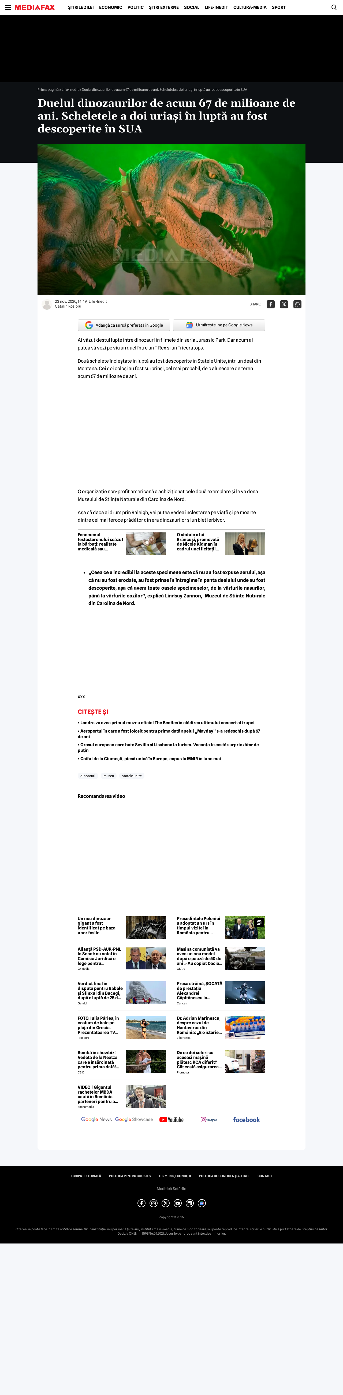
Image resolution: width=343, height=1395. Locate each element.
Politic (136, 7)
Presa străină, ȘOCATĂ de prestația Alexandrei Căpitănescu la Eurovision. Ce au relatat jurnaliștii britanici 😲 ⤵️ (199, 990)
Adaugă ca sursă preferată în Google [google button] (124, 325)
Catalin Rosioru (68, 306)
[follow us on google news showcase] (134, 1120)
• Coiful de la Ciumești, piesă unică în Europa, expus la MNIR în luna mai (149, 758)
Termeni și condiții (175, 1176)
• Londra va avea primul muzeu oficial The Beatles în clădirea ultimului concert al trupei (166, 722)
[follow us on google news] (96, 1120)
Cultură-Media (250, 7)
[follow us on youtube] (171, 1120)
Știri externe (164, 7)
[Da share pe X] (284, 304)
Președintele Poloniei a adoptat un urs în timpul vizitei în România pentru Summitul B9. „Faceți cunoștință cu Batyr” (198, 925)
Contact (265, 1176)
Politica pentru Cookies (130, 1176)
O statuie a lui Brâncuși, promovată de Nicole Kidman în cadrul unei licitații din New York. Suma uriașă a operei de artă (199, 541)
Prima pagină (48, 89)
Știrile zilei (81, 7)
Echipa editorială (86, 1176)
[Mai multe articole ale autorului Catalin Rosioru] (47, 304)
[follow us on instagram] (209, 1120)
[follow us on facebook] (246, 1120)
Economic (110, 7)
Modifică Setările (171, 1189)
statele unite (132, 776)
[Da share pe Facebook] (271, 304)
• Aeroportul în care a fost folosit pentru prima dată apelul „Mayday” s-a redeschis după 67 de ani (169, 734)
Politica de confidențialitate (224, 1176)
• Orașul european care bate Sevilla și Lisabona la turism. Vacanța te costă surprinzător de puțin (168, 747)
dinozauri (87, 776)
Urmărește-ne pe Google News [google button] (219, 325)
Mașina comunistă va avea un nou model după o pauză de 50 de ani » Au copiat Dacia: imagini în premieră (199, 956)
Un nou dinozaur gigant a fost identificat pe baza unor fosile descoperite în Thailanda (96, 925)
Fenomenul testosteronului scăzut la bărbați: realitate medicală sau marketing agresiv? (100, 541)
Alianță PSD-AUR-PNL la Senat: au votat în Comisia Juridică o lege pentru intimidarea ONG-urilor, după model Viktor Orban (99, 956)
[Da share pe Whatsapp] (297, 304)
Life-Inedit (216, 7)
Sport (279, 7)
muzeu (108, 776)
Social (191, 7)
